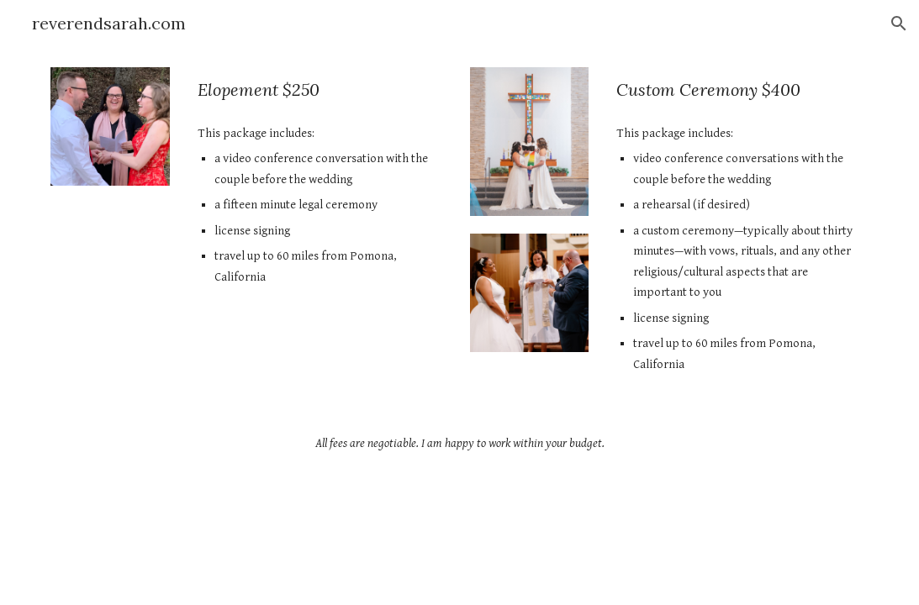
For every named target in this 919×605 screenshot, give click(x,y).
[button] (899, 23)
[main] (320, 89)
